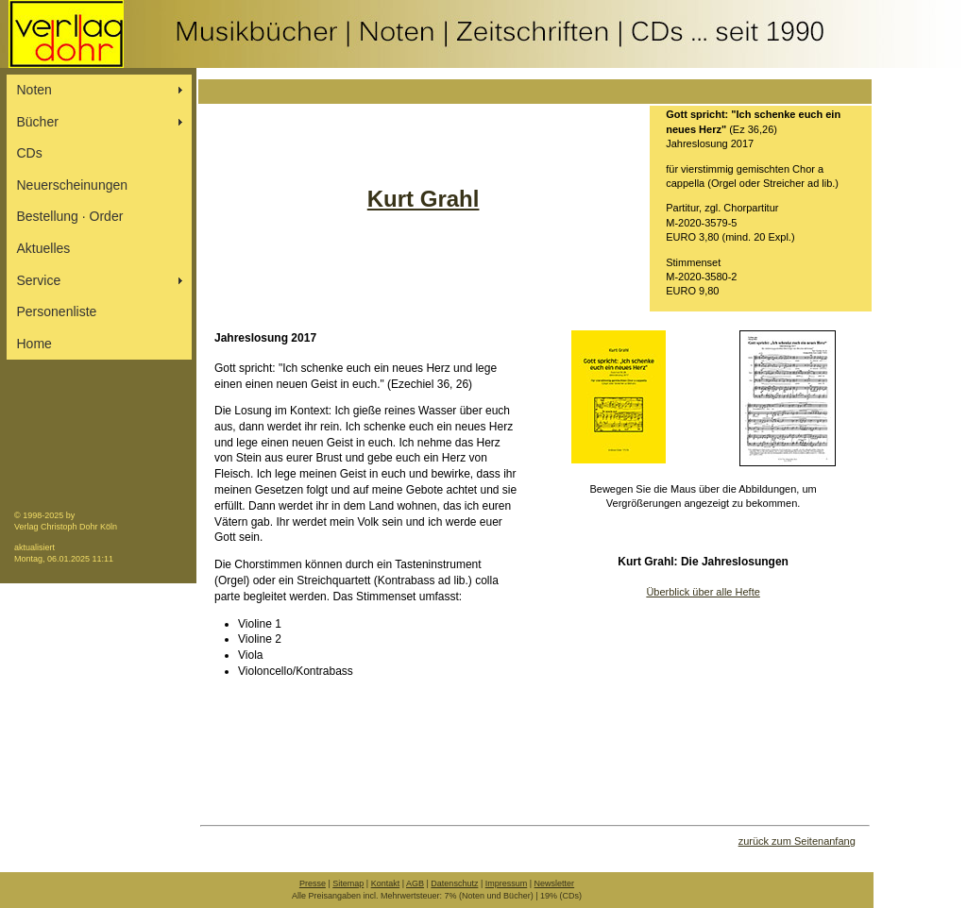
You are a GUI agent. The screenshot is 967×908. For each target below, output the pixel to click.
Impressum (506, 883)
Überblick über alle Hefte (702, 591)
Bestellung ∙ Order (70, 216)
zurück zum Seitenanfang (797, 841)
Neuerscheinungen (72, 185)
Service (39, 280)
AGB (415, 883)
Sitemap (348, 883)
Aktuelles (44, 248)
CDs (29, 152)
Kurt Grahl (423, 198)
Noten (34, 89)
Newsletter (554, 883)
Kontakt (385, 883)
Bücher (38, 121)
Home (34, 343)
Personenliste (57, 311)
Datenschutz (454, 883)
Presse (312, 883)
